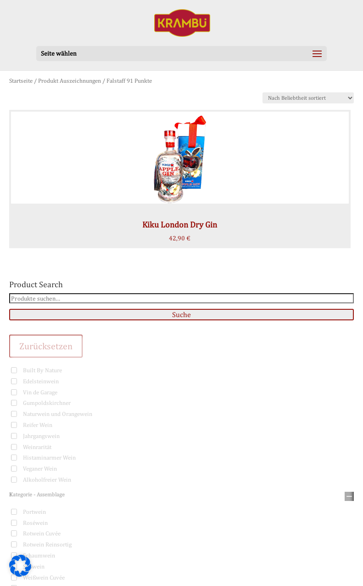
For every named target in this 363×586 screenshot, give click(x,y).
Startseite (21, 80)
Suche (181, 314)
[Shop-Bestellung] (308, 97)
